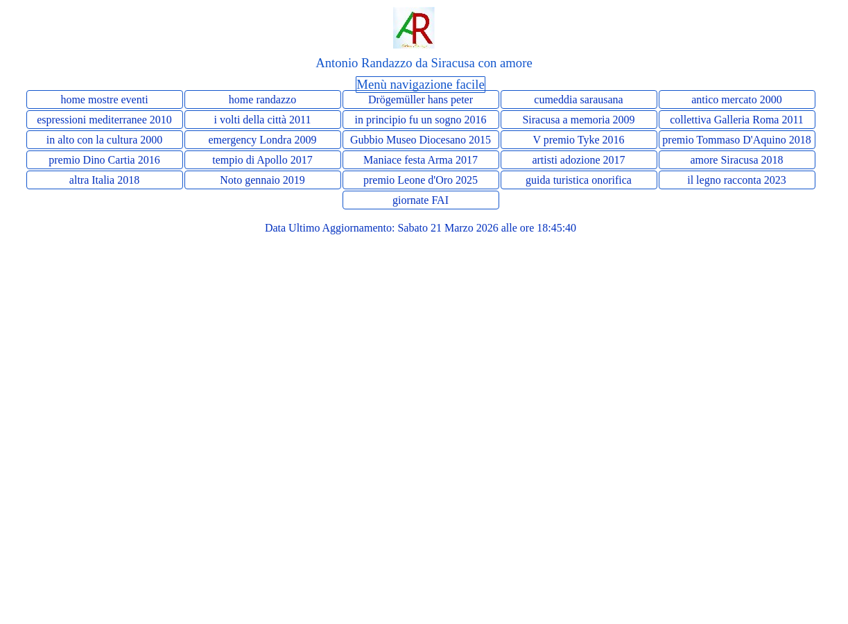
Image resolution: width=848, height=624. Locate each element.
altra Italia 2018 (104, 180)
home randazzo (262, 99)
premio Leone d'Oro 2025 (420, 180)
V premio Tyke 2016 (578, 140)
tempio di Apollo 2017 (262, 160)
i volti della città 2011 (262, 119)
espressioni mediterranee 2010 (104, 119)
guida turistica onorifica (579, 180)
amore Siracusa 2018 (736, 160)
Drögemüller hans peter (420, 99)
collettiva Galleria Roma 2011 (737, 119)
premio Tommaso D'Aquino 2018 (736, 140)
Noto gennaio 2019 (262, 180)
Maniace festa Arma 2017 (420, 160)
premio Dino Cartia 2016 (104, 160)
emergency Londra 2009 (262, 140)
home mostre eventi (104, 99)
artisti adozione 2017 (578, 160)
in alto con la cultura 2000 (104, 140)
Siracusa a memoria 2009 (578, 119)
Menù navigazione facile (420, 84)
